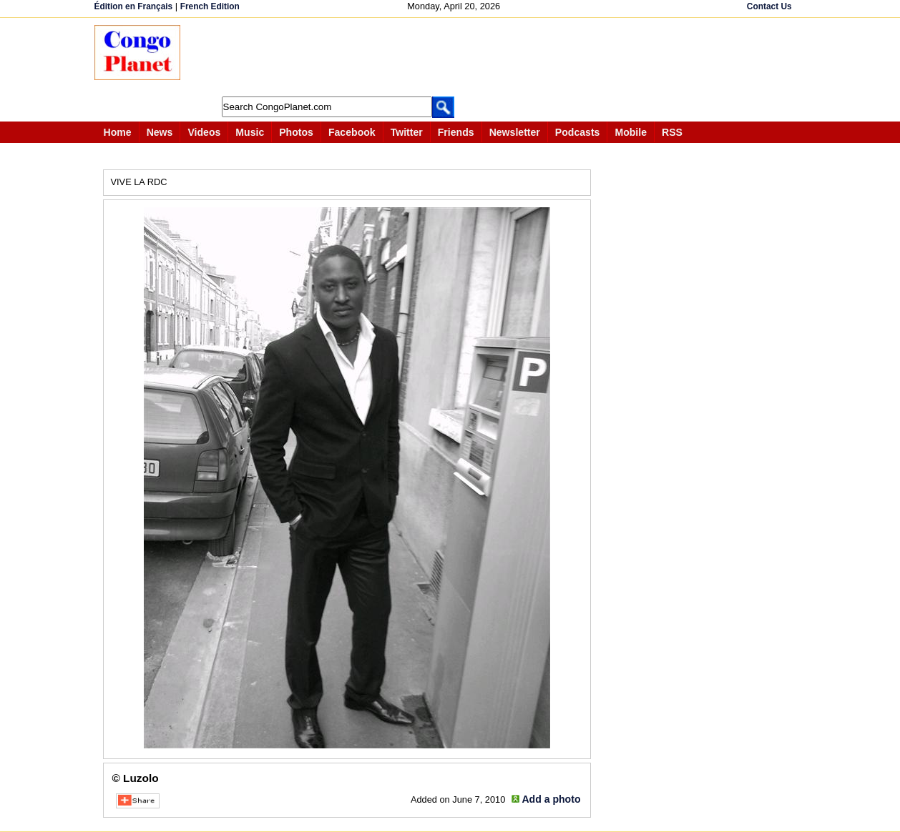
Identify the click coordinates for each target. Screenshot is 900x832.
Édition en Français (133, 6)
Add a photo (551, 799)
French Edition (210, 6)
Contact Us (769, 6)
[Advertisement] (455, 57)
